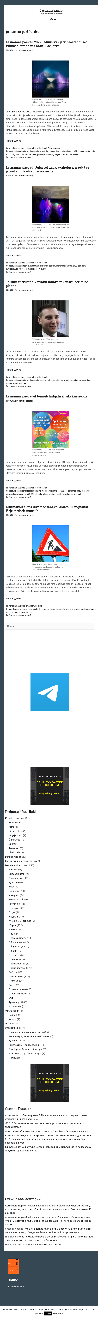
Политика (14, 959)
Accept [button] (48, 1313)
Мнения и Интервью (20, 920)
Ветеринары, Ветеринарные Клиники (29, 1036)
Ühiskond (43, 148)
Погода (13, 955)
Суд (11, 997)
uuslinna (60, 494)
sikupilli (38, 494)
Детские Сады (17, 1040)
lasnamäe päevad (47, 151)
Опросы (9, 1023)
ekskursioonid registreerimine (27, 491)
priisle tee (70, 609)
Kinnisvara (14, 822)
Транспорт (15, 1002)
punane (43, 380)
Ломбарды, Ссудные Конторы (25, 1049)
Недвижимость (17, 938)
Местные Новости (15, 865)
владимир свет (20, 383)
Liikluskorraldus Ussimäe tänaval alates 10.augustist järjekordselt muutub (47, 509)
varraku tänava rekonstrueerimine (75, 380)
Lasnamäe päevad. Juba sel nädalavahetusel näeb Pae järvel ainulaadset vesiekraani (47, 169)
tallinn (75, 154)
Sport (12, 843)
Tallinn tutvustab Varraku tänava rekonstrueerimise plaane (47, 284)
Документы (15, 882)
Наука (12, 933)
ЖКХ (11, 886)
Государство (16, 878)
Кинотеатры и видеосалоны (24, 1044)
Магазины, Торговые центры (25, 1053)
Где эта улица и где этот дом (21, 861)
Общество (14, 946)
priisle (62, 609)
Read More (58, 1313)
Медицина (14, 916)
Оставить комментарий (20, 157)
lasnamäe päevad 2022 (66, 151)
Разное (13, 1014)
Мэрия (12, 925)
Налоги (13, 929)
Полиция (14, 1057)
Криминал (14, 903)
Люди (12, 912)
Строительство (17, 993)
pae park (32, 154)
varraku (56, 380)
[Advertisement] (49, 651)
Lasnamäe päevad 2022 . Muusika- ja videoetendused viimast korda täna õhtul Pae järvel (47, 44)
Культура (14, 908)
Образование (16, 942)
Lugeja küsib (15, 835)
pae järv (24, 154)
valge (67, 494)
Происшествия (17, 967)
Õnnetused (14, 839)
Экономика (15, 1006)
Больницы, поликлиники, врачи (26, 1032)
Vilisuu (9, 383)
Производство (17, 963)
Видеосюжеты (17, 873)
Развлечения (54, 148)
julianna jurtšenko (21, 151)
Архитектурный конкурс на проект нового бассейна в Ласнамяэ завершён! (47, 1131)
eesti (11, 151)
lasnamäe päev (74, 491)
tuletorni (52, 494)
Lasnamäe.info (51, 10)
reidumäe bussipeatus (86, 609)
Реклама (14, 980)
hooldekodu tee (16, 609)
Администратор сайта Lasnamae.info (25, 1205)
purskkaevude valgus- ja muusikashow (54, 154)
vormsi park (76, 494)
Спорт (12, 985)
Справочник (12, 1027)
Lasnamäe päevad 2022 (19, 111)
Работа (13, 972)
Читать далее (13, 140)
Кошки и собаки (18, 899)
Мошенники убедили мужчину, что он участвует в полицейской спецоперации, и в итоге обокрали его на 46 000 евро (48, 1209)
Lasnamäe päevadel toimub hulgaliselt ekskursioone (46, 396)
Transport (30, 606)
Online (16, 1286)
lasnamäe (34, 151)
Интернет (14, 895)
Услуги (12, 1019)
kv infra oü (44, 609)
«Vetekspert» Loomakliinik (47, 1244)
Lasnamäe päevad (72, 237)
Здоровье (14, 891)
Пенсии (13, 950)
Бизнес (13, 869)
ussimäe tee (26, 612)
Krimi (11, 826)
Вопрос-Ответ (13, 856)
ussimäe (16, 612)
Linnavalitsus (32, 148)
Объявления (12, 1010)
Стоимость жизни (18, 989)
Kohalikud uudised (17, 148)
